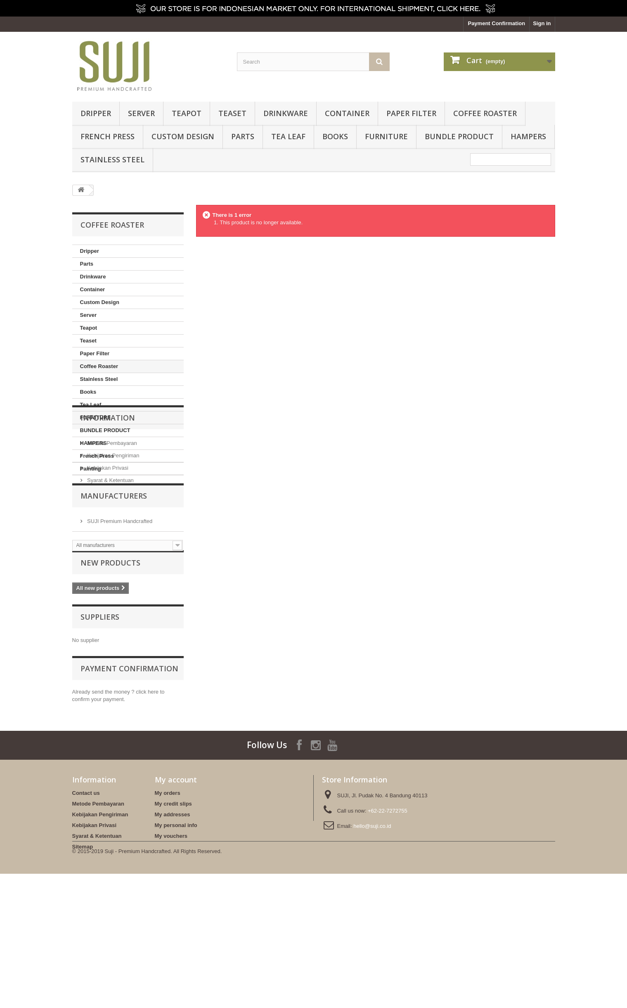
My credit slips (173, 913)
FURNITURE (386, 136)
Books (335, 136)
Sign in (542, 23)
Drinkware (285, 113)
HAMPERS (528, 136)
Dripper (95, 113)
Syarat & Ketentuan (110, 559)
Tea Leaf (288, 136)
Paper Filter (411, 113)
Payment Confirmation (496, 23)
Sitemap (82, 956)
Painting (90, 469)
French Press (107, 136)
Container (347, 113)
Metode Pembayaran (111, 522)
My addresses (172, 923)
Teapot (186, 113)
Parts (242, 136)
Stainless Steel (112, 159)
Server (141, 113)
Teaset (232, 113)
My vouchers (171, 945)
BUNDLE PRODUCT (459, 136)
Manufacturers (113, 591)
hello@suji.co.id (372, 935)
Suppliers (99, 723)
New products (110, 668)
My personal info (176, 934)
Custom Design (182, 136)
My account (176, 889)
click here (147, 795)
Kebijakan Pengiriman (113, 535)
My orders (167, 902)
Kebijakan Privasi (107, 547)
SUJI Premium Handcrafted (119, 613)
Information (107, 500)
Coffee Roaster (485, 113)
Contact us (86, 902)
